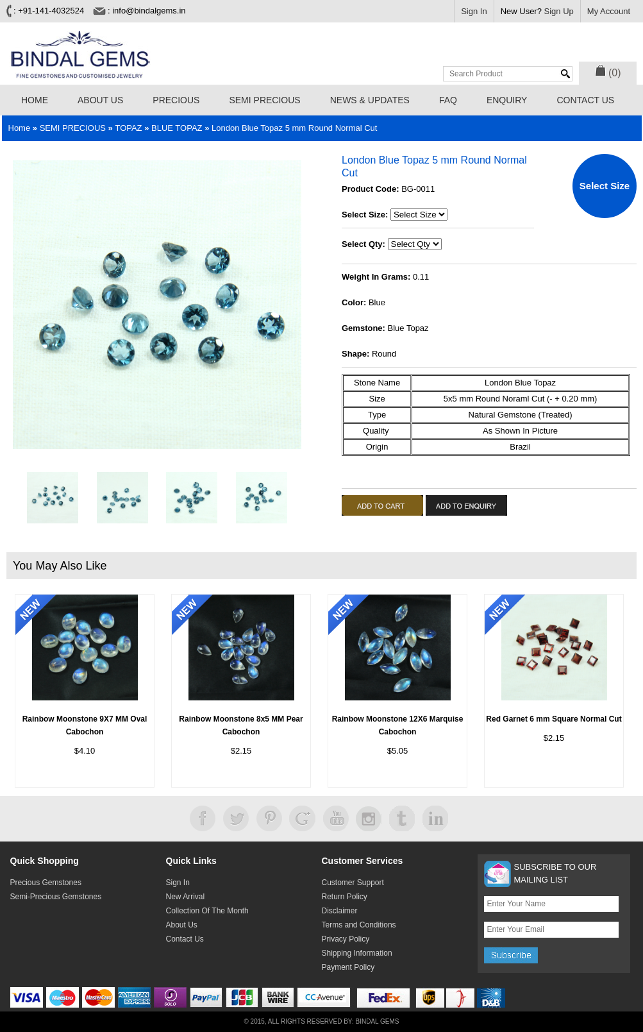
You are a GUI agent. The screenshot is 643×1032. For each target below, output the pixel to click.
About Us (100, 100)
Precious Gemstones (45, 882)
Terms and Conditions (359, 924)
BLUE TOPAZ (176, 128)
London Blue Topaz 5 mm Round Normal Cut (294, 128)
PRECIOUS (176, 100)
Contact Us (585, 100)
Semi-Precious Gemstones (56, 896)
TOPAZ (128, 128)
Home (34, 100)
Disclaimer (340, 910)
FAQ (448, 100)
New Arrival (185, 896)
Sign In (474, 11)
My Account (608, 11)
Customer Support (353, 882)
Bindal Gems (377, 1021)
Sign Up (559, 11)
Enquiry (507, 100)
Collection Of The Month (207, 910)
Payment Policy (348, 967)
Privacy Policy (346, 939)
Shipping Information (357, 953)
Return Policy (344, 896)
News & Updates (370, 100)
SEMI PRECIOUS (264, 100)
